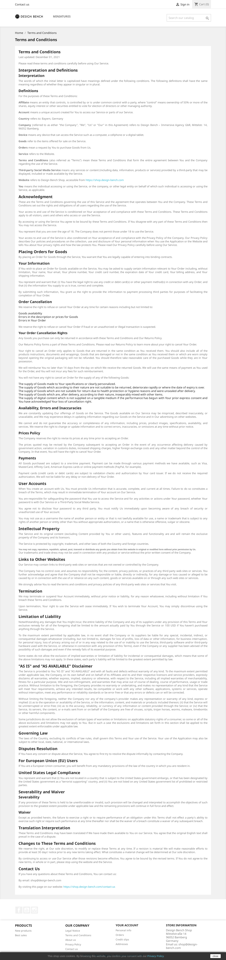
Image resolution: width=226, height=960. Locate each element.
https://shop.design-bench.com (105, 180)
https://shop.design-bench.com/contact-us (89, 886)
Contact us (22, 4)
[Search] (189, 18)
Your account (127, 925)
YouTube (26, 910)
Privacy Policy (73, 944)
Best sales (21, 935)
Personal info (123, 930)
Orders (120, 935)
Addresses (122, 944)
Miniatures (62, 16)
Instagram (34, 910)
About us (70, 939)
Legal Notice (72, 930)
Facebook (18, 910)
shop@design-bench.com (182, 946)
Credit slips (122, 939)
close (215, 956)
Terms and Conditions (78, 935)
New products (23, 930)
